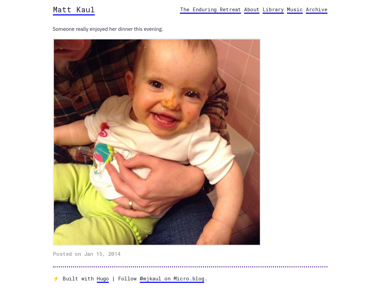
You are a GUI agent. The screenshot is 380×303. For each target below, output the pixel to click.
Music (295, 9)
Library (273, 9)
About (252, 9)
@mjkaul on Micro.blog (172, 278)
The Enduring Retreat (210, 9)
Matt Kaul (74, 9)
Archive (316, 9)
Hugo (103, 278)
